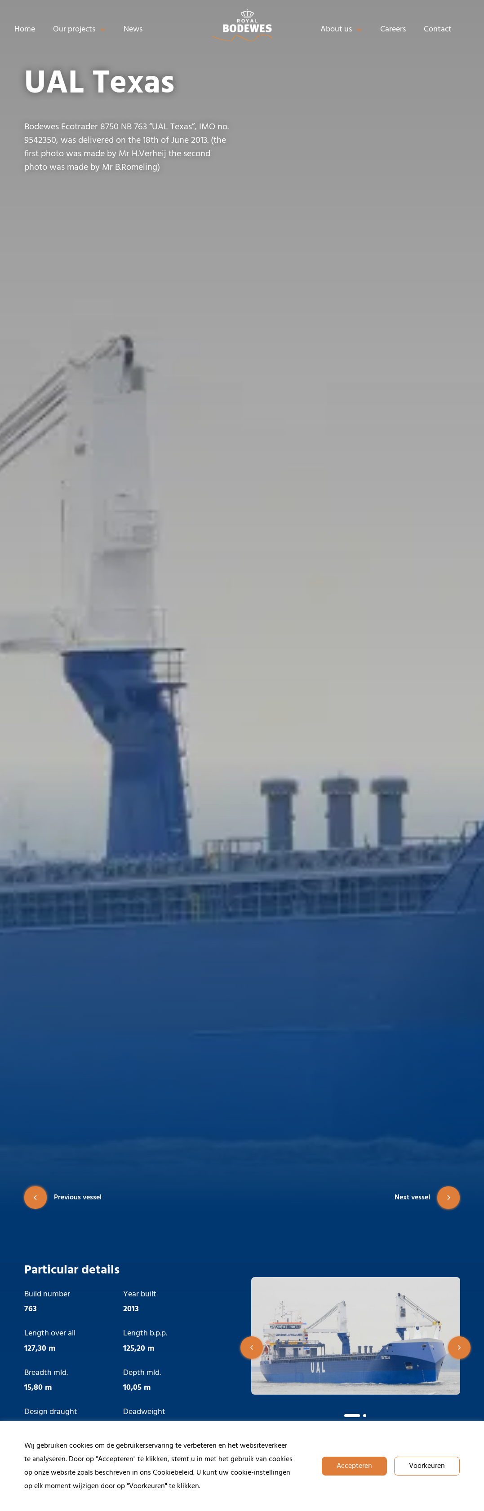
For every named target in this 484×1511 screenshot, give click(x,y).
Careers (393, 29)
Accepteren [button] (354, 1466)
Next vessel (427, 1197)
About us (341, 29)
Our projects (79, 29)
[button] (251, 1347)
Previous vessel (63, 1197)
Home (24, 29)
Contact (438, 29)
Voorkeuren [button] (427, 1466)
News (133, 29)
